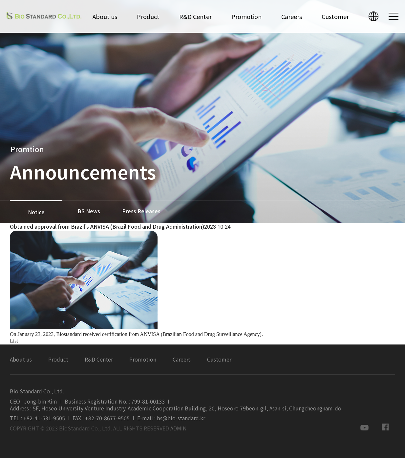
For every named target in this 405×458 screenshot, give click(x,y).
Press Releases (141, 211)
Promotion (246, 16)
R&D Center (195, 16)
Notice (36, 212)
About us (105, 16)
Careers (291, 16)
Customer (335, 16)
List (14, 341)
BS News (88, 211)
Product (148, 16)
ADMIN (178, 428)
